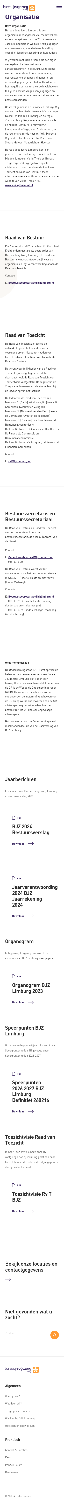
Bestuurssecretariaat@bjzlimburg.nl (31, 282)
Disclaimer (11, 1472)
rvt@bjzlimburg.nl (19, 461)
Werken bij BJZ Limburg (20, 1418)
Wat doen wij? (13, 1403)
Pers (8, 1457)
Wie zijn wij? (12, 1396)
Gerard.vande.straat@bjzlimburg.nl (30, 557)
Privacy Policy (13, 1464)
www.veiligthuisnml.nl (19, 185)
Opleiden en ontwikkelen (20, 1425)
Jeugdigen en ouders (17, 1411)
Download (23, 844)
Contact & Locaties (16, 1450)
